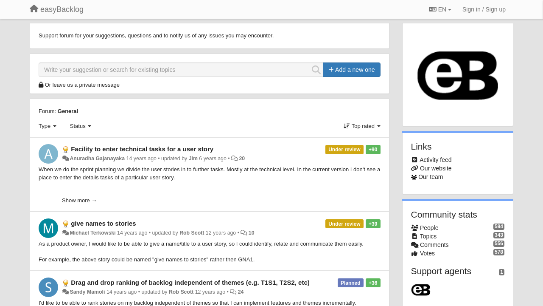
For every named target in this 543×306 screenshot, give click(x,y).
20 (242, 159)
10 (252, 233)
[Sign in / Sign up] (484, 9)
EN (440, 9)
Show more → (79, 200)
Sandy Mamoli (87, 292)
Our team (430, 176)
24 (241, 292)
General (68, 111)
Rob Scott (191, 233)
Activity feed (435, 159)
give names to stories (103, 223)
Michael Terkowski (92, 233)
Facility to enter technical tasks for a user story (142, 149)
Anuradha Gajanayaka (97, 159)
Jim (193, 159)
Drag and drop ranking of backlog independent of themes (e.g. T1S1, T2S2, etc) (190, 282)
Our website (436, 168)
